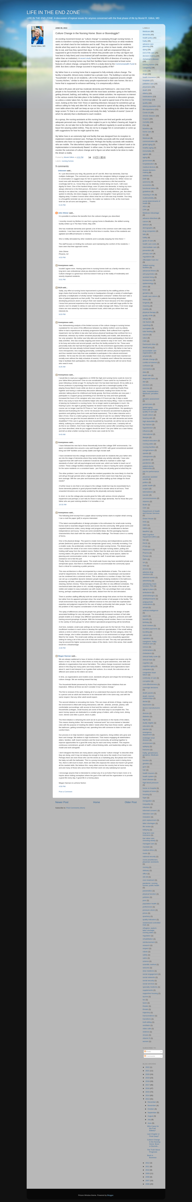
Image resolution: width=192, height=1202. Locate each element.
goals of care (148, 241)
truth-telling (147, 1022)
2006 (147, 1184)
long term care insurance (148, 834)
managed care (148, 844)
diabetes (146, 716)
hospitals (146, 80)
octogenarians (148, 450)
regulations (147, 257)
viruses (145, 1035)
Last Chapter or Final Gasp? (153, 1135)
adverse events (149, 577)
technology (147, 100)
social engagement (150, 974)
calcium (146, 635)
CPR (145, 210)
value (145, 338)
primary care (148, 254)
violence (146, 1032)
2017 (147, 1085)
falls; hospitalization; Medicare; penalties (151, 392)
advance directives (150, 218)
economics (147, 185)
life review (147, 827)
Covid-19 (146, 113)
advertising (147, 581)
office (145, 874)
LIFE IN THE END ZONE (53, 12)
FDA (144, 125)
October (151, 1109)
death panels (148, 693)
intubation (147, 817)
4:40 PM (62, 648)
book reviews (148, 625)
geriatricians (147, 404)
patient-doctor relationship (148, 467)
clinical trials (147, 660)
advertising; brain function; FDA (149, 585)
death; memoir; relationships (149, 697)
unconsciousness (150, 498)
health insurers (149, 773)
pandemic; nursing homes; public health (151, 884)
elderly (145, 93)
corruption (147, 681)
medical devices (149, 167)
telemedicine (148, 492)
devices (146, 713)
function (146, 760)
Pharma (146, 553)
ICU (144, 135)
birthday (146, 622)
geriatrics (146, 293)
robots (145, 952)
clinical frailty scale (150, 657)
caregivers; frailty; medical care (150, 643)
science (146, 961)
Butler (145, 505)
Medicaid (146, 138)
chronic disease (149, 116)
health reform (148, 415)
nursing (146, 867)
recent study (85, 58)
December (152, 1102)
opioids (145, 453)
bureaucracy (148, 280)
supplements (148, 990)
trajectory (146, 1012)
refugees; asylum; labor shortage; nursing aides (150, 930)
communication (149, 141)
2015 (147, 1092)
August (151, 1116)
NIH (144, 540)
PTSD (145, 546)
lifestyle (146, 437)
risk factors (147, 322)
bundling (146, 632)
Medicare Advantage (151, 213)
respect (146, 948)
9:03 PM (62, 314)
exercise (146, 388)
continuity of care (149, 678)
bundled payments (150, 629)
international (148, 434)
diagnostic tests (149, 379)
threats (145, 1009)
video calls (147, 1029)
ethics (145, 287)
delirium (146, 225)
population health (149, 904)
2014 (147, 1095)
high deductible (149, 421)
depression (147, 705)
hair (144, 770)
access (145, 569)
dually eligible (148, 723)
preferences (147, 907)
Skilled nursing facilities (148, 266)
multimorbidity (148, 198)
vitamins (146, 501)
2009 (147, 1173)
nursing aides (148, 444)
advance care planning (148, 45)
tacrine (145, 997)
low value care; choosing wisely (149, 839)
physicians (147, 87)
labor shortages (149, 823)
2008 (147, 1177)
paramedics (147, 891)
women (146, 1041)
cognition (146, 663)
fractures (146, 750)
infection (146, 807)
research (146, 945)
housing (146, 794)
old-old (145, 877)
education (147, 726)
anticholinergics (149, 596)
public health (148, 486)
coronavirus (147, 369)
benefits (146, 619)
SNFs (145, 559)
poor (144, 900)
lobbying (146, 830)
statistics (146, 176)
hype (145, 798)
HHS (145, 522)
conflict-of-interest (150, 362)
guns (145, 767)
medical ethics (148, 850)
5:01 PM (62, 280)
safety (145, 955)
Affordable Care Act (150, 260)
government (147, 161)
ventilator (146, 1025)
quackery (146, 916)
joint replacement (149, 820)
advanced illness (149, 271)
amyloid (146, 356)
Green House (148, 519)
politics (145, 482)
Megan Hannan (64, 656)
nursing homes (68, 161)
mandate (146, 847)
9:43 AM (62, 434)
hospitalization (148, 164)
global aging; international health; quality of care (150, 409)
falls (144, 234)
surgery (146, 489)
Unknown (62, 171)
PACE (145, 543)
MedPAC (146, 531)
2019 (147, 1078)
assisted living (148, 277)
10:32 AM (62, 505)
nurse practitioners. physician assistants (151, 861)
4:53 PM (62, 257)
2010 (147, 1170)
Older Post (131, 802)
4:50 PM (62, 786)
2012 (147, 1163)
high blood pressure (151, 783)
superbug (146, 325)
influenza (146, 431)
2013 (147, 1099)
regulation (147, 936)
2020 (147, 1074)
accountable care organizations (149, 352)
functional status (149, 188)
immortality (147, 151)
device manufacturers (151, 708)
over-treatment (148, 880)
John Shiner (63, 213)
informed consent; (150, 810)
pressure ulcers (149, 910)
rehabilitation (148, 939)
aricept (145, 607)
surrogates (147, 328)
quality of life (148, 316)
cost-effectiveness (150, 684)
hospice (146, 119)
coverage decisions (150, 688)
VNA (144, 566)
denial (145, 701)
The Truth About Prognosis (153, 1151)
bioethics (146, 128)
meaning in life (148, 195)
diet (144, 382)
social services (148, 984)
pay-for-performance (151, 471)
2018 (147, 1081)
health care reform (150, 296)
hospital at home (149, 791)
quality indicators (149, 920)
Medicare (146, 31)
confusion (146, 366)
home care (147, 132)
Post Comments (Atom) (75, 808)
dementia (146, 35)
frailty (145, 41)
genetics (146, 764)
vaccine (146, 335)
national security (149, 857)
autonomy (147, 182)
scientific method (149, 964)
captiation (146, 638)
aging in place (148, 589)
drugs (145, 74)
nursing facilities (149, 447)
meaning (146, 306)
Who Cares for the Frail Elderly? (153, 1128)
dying (145, 50)
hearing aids (148, 418)
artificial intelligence (150, 610)
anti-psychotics (149, 274)
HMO (145, 525)
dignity (145, 720)
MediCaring (147, 347)
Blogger (110, 1195)
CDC (145, 508)
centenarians (148, 650)
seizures (146, 968)
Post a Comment (65, 792)
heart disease (148, 779)
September (152, 1113)
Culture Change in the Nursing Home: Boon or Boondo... (153, 1143)
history (145, 299)
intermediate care (150, 247)
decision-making (149, 56)
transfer (146, 495)
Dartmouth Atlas (149, 344)
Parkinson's (147, 550)
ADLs (145, 206)
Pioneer (146, 556)
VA (144, 562)
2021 (147, 1071)
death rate (147, 375)
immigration (147, 801)
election (146, 729)
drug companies (149, 231)
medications (147, 97)
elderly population (150, 106)
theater (145, 1006)
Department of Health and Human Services (151, 512)
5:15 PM (62, 205)
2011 (147, 1166)
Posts (147, 1052)
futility (145, 238)
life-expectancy (149, 109)
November (152, 1105)
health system (148, 776)
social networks (149, 977)
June (150, 1123)
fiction (145, 290)
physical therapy (149, 312)
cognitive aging (149, 666)
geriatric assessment (151, 399)
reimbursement (149, 942)
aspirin (145, 616)
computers (147, 669)
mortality (146, 122)
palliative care (148, 84)
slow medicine (148, 971)
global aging (147, 145)
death (145, 90)
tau (144, 1000)
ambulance (147, 592)
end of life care (149, 53)
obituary (146, 870)
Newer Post (61, 802)
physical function (149, 894)
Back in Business (152, 1156)
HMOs (145, 528)
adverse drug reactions (148, 573)
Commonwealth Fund (125, 64)
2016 (147, 1088)
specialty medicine (150, 987)
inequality (146, 804)
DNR (145, 179)
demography (148, 228)
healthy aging (148, 148)
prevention (147, 250)
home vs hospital (149, 788)
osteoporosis (148, 457)
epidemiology (148, 283)
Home (96, 802)
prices (145, 913)
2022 (147, 1067)
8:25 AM (62, 367)
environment (148, 743)
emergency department (147, 733)
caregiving (147, 68)
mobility (146, 309)
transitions (147, 1019)
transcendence (149, 1016)
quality (145, 103)
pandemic (147, 460)
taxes (145, 1003)
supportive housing (150, 993)
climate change (149, 359)
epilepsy (146, 746)
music (145, 853)
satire (145, 958)
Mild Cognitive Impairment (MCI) (150, 536)
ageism (146, 154)
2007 (147, 1181)
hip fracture (147, 425)
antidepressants (149, 599)
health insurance (149, 77)
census (145, 647)
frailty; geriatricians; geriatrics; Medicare (150, 754)
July (149, 1120)
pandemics (147, 463)
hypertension (148, 428)
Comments (149, 1056)
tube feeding (148, 331)
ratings (145, 319)
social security (148, 981)
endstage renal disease (149, 739)
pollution (146, 897)
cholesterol (147, 653)
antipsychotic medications (148, 603)
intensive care (148, 814)
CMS (145, 341)
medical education (150, 441)
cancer (145, 221)
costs (145, 71)
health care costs (149, 244)
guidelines (147, 192)
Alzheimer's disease (151, 59)
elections (146, 385)
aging (145, 157)
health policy (148, 38)
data (144, 372)
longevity (146, 303)
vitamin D (146, 1038)
